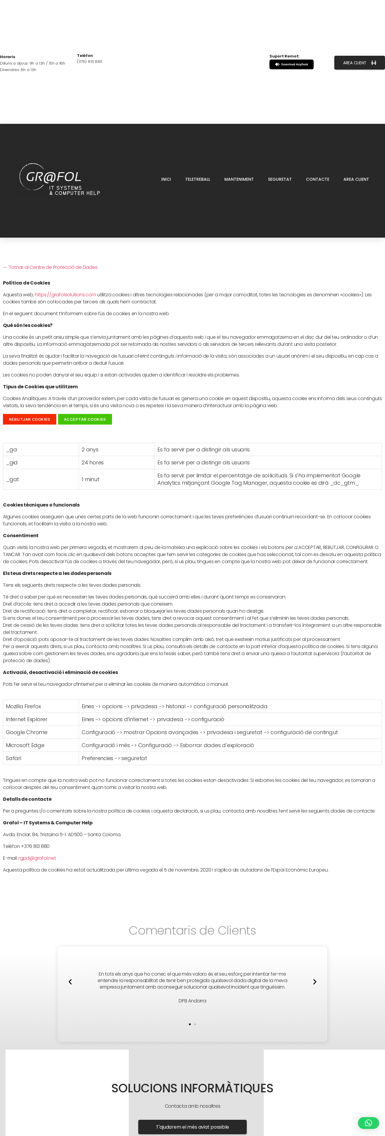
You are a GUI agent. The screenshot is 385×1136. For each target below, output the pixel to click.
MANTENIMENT (239, 179)
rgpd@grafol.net (37, 858)
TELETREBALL (197, 179)
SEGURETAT (280, 179)
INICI (166, 179)
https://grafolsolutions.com (65, 294)
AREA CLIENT (356, 179)
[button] (70, 981)
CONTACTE (317, 179)
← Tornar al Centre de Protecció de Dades (50, 267)
